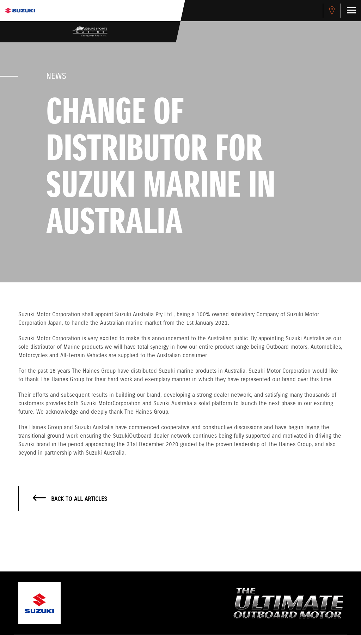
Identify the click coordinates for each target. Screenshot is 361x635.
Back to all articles (70, 499)
